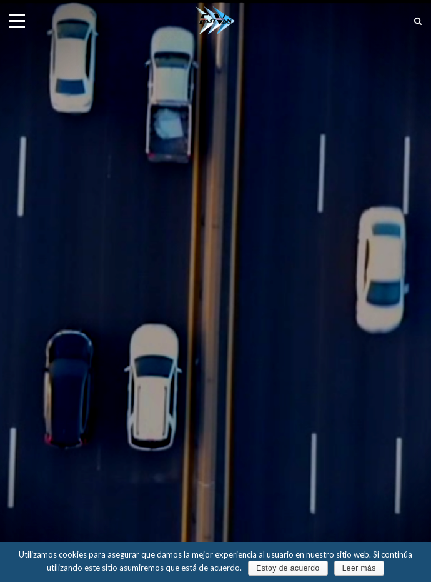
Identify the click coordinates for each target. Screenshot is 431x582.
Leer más (359, 568)
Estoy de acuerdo (287, 568)
